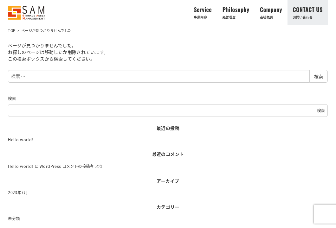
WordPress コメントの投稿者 (67, 166)
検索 (318, 76)
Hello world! (20, 139)
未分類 (14, 218)
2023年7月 (18, 192)
